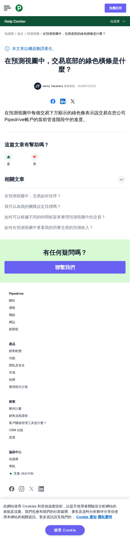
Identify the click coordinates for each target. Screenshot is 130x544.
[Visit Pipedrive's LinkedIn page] (41, 489)
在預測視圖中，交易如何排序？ (32, 196)
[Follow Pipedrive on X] (31, 490)
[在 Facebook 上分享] (53, 102)
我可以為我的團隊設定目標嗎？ (32, 206)
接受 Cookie (65, 530)
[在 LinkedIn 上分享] (62, 102)
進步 (20, 33)
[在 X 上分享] (72, 102)
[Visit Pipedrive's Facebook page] (11, 490)
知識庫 (9, 33)
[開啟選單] (8, 8)
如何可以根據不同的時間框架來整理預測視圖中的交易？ (54, 217)
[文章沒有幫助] (34, 157)
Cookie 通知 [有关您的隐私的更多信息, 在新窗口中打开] (86, 517)
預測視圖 (33, 33)
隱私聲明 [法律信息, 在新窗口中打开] (105, 517)
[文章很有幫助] (8, 157)
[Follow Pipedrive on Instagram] (21, 490)
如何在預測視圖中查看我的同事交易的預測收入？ (48, 227)
